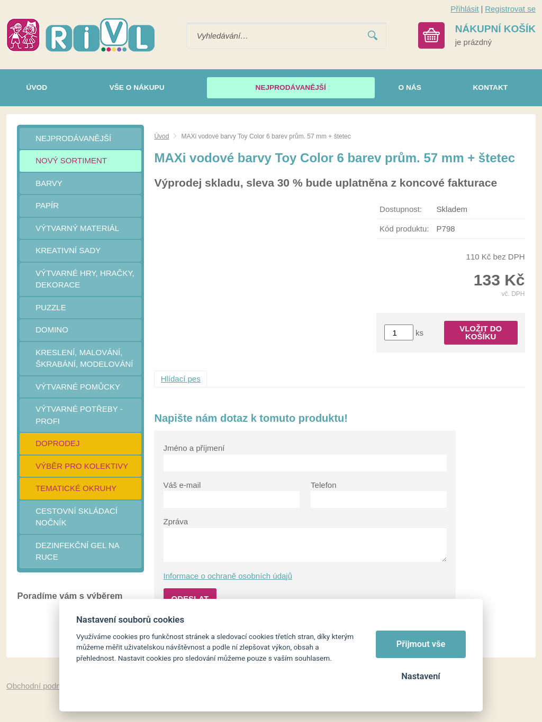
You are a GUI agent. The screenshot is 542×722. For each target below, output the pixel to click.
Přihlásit (464, 8)
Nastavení (420, 676)
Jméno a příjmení (194, 447)
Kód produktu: (404, 228)
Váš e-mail (182, 484)
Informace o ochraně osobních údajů (228, 575)
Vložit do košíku (480, 332)
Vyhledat (372, 35)
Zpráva (176, 521)
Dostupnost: (401, 209)
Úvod (161, 136)
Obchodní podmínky (41, 685)
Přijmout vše (421, 644)
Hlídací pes (181, 378)
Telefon (323, 484)
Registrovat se (510, 8)
